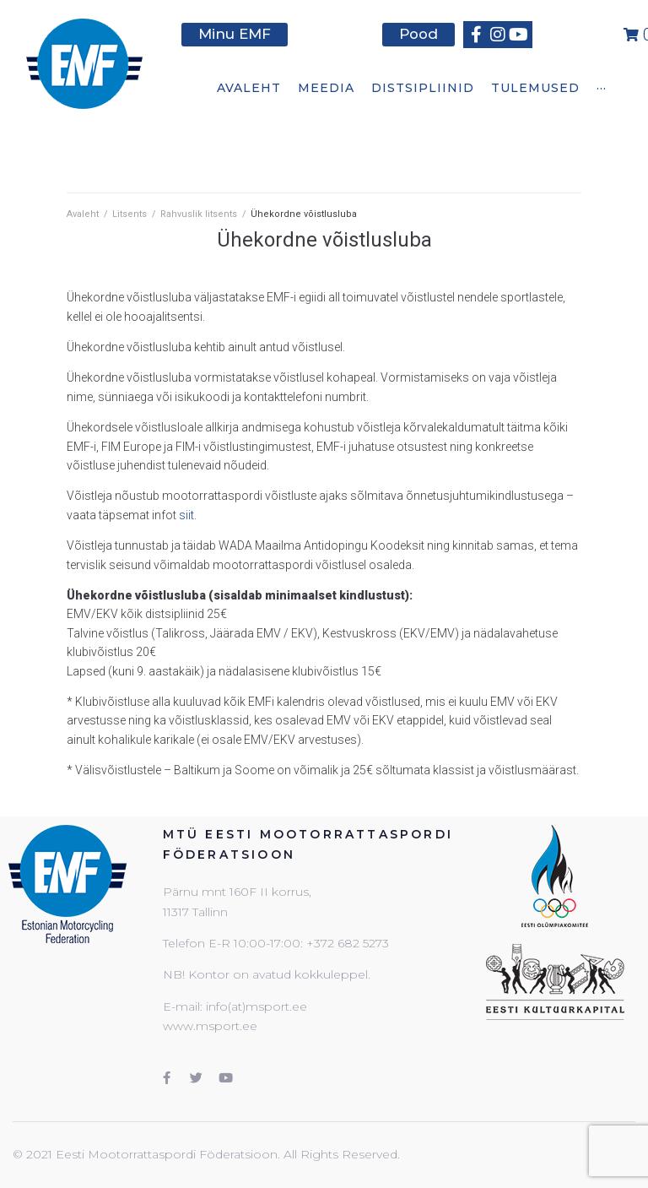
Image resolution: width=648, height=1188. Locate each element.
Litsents (129, 214)
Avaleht (83, 214)
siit (186, 515)
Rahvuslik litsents (198, 214)
